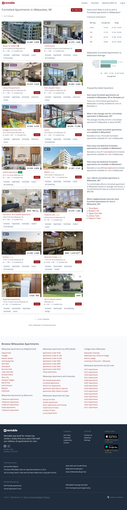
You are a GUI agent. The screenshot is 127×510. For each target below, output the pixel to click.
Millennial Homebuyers (74, 469)
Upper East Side (95, 213)
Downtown (6, 391)
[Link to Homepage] (8, 3)
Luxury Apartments (50, 413)
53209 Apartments (91, 386)
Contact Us (88, 435)
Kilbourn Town (95, 218)
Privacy (47, 497)
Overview (67, 438)
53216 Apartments (91, 391)
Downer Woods (7, 358)
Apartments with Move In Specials (55, 388)
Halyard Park (6, 353)
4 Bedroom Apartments (10, 405)
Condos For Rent (49, 410)
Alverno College (89, 358)
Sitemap (87, 440)
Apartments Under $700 (52, 353)
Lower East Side (7, 372)
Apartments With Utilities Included (55, 391)
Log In (122, 3)
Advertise (87, 438)
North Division (7, 385)
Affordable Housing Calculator (77, 485)
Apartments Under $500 (52, 369)
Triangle (4, 356)
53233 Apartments (91, 388)
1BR (91, 32)
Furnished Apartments (51, 383)
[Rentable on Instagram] (9, 447)
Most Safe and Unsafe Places (76, 466)
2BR (91, 37)
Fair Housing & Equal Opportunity (78, 488)
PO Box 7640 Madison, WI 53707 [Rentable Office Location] (11, 450)
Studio (92, 28)
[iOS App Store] (111, 438)
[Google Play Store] (111, 449)
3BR (91, 42)
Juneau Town (94, 216)
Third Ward (93, 208)
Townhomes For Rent (51, 408)
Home (31, 325)
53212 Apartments (91, 377)
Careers (84, 3)
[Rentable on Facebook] (6, 447)
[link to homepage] (32, 430)
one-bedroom (110, 152)
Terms (25, 497)
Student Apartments (50, 402)
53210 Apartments (91, 372)
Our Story (67, 435)
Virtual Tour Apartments (52, 386)
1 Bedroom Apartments (10, 410)
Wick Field (5, 364)
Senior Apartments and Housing (54, 405)
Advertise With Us (109, 3)
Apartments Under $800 (52, 364)
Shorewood (6, 366)
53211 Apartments (91, 407)
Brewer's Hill (94, 211)
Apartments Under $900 (52, 361)
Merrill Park (6, 383)
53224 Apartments (91, 399)
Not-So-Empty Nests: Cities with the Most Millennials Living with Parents (30, 473)
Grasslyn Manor (7, 375)
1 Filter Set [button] (76, 10)
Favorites (95, 3)
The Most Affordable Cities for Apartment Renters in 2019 (25, 469)
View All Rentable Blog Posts (76, 472)
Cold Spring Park (8, 361)
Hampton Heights (8, 380)
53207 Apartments (91, 383)
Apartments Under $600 (52, 366)
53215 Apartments (91, 369)
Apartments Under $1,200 (52, 356)
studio (107, 136)
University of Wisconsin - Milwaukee (97, 361)
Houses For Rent (49, 399)
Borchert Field (7, 369)
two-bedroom (110, 168)
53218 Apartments (91, 402)
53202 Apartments (91, 405)
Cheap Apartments (50, 372)
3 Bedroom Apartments (10, 402)
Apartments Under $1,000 (52, 358)
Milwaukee (37, 325)
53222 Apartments (91, 396)
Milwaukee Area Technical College (96, 356)
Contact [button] (37, 51)
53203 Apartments (91, 375)
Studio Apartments (8, 407)
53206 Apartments (91, 380)
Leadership (68, 440)
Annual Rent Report (11, 466)
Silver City (5, 377)
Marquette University (92, 353)
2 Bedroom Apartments (10, 399)
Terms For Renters (35, 497)
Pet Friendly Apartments (52, 380)
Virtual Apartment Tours (13, 489)
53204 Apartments (91, 394)
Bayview (5, 388)
